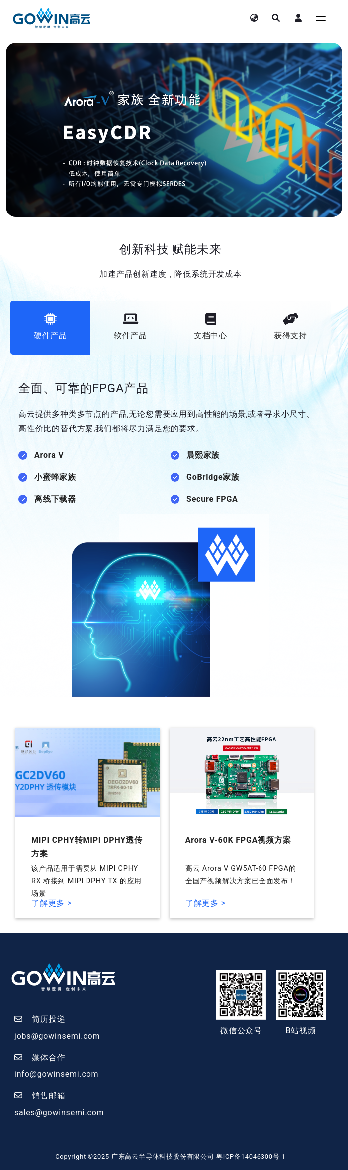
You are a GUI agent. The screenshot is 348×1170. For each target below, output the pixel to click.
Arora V (49, 455)
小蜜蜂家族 (55, 477)
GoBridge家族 (213, 477)
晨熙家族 (203, 455)
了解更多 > (51, 903)
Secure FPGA (212, 499)
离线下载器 (55, 499)
